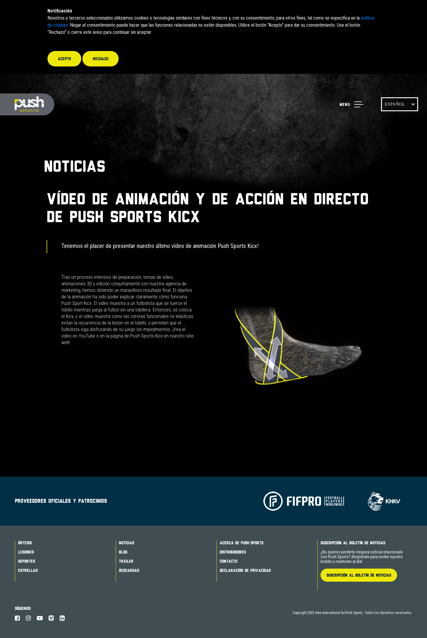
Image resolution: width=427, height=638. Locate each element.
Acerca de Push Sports (241, 542)
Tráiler (126, 561)
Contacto (228, 561)
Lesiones (26, 552)
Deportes (26, 561)
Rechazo (100, 58)
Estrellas (28, 570)
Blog (123, 552)
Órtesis (25, 542)
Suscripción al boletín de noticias (353, 542)
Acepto (64, 58)
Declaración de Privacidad (245, 570)
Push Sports (27, 104)
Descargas (129, 570)
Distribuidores (233, 552)
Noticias (126, 542)
